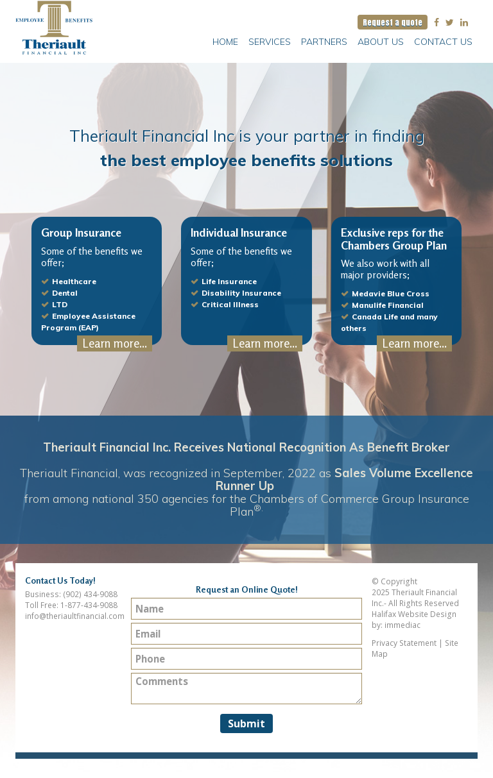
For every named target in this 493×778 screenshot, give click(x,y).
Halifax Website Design (414, 614)
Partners (324, 41)
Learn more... (114, 343)
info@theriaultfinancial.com (75, 616)
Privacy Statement (404, 643)
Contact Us (443, 41)
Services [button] (269, 41)
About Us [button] (381, 41)
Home (225, 41)
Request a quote (392, 22)
